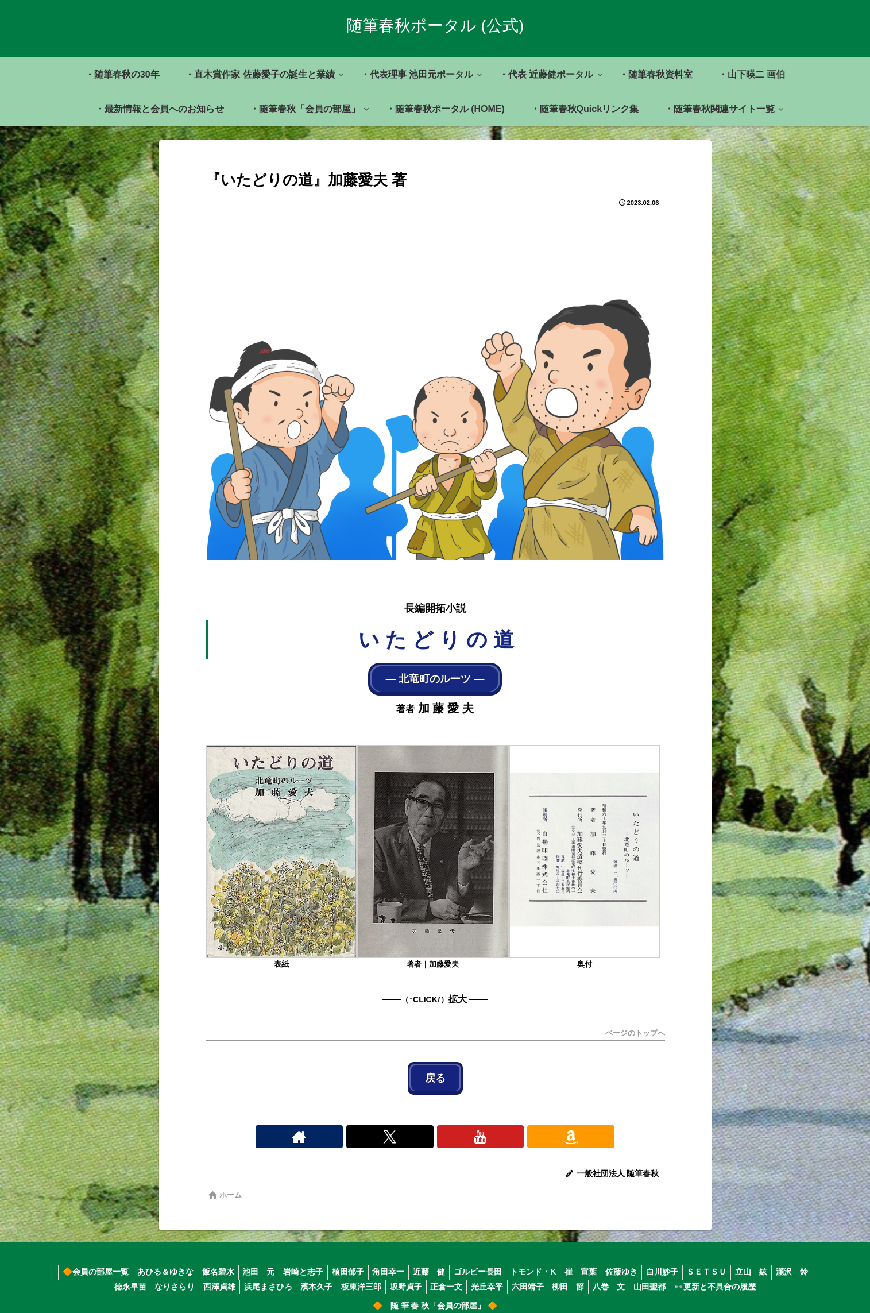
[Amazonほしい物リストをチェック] (474, 1127)
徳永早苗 (129, 1277)
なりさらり (177, 1277)
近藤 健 (449, 1263)
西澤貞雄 (225, 1277)
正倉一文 (470, 1277)
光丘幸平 (514, 1277)
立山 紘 (797, 1263)
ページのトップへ (635, 1029)
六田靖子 (559, 1277)
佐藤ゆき (656, 1263)
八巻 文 (647, 1277)
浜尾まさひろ (277, 1277)
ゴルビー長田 (501, 1263)
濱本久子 (330, 1277)
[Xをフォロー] (422, 1127)
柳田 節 (603, 1277)
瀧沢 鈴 (84, 1277)
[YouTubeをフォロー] (448, 1127)
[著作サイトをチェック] (395, 1127)
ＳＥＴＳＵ (749, 1263)
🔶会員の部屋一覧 (90, 1263)
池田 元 (264, 1263)
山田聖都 (691, 1277)
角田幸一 (405, 1263)
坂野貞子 (426, 1277)
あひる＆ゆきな (164, 1263)
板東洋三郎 (378, 1277)
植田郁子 (361, 1263)
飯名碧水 (220, 1263)
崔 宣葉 (612, 1263)
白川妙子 (701, 1263)
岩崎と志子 (312, 1263)
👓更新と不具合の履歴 (761, 1277)
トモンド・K (560, 1263)
